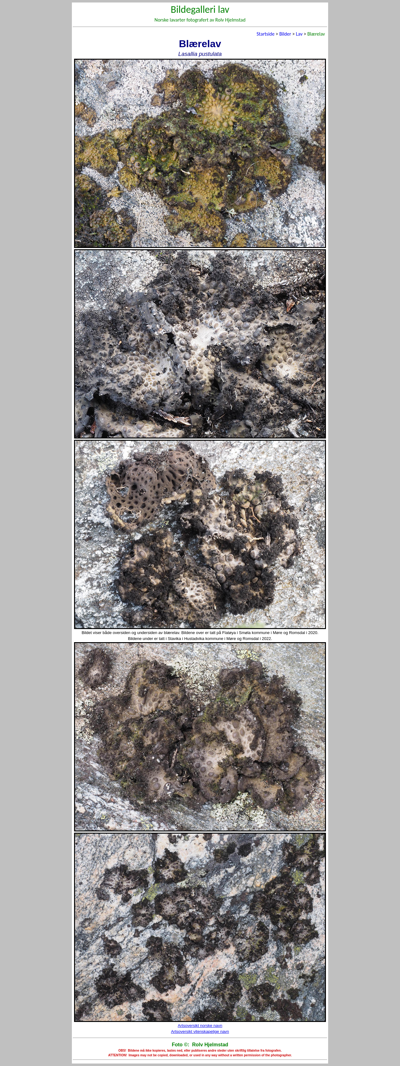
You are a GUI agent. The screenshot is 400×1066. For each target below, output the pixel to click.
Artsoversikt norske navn (200, 1025)
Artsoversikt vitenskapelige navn (200, 1031)
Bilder (285, 34)
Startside (265, 34)
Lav (299, 34)
